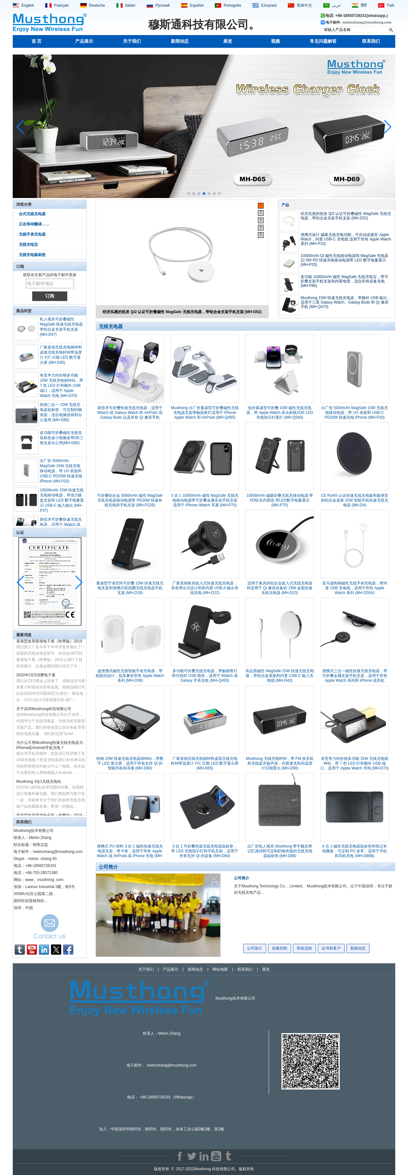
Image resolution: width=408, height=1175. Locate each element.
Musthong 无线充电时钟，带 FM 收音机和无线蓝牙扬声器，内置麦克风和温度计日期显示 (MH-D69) (279, 763)
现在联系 (50, 928)
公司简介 (241, 878)
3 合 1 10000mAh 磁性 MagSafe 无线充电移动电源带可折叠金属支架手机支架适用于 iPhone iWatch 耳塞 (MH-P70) (204, 500)
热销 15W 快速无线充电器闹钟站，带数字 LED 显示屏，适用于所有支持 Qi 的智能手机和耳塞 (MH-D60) (130, 763)
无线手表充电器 (32, 234)
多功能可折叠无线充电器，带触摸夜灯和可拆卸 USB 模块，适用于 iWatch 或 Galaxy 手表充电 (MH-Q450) (204, 676)
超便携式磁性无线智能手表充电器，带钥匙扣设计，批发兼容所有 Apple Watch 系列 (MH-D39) (130, 676)
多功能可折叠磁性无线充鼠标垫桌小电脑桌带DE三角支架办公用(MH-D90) (62, 440)
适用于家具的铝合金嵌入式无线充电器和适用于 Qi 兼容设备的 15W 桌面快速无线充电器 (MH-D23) (279, 588)
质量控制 (279, 948)
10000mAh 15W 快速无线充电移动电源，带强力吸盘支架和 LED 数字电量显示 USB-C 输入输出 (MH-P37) (62, 503)
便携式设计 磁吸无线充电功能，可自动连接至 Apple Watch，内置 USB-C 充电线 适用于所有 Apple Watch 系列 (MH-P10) (346, 239)
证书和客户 (331, 948)
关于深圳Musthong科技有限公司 (43, 711)
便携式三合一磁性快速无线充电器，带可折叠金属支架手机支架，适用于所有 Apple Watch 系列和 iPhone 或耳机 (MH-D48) (354, 678)
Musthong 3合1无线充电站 (38, 784)
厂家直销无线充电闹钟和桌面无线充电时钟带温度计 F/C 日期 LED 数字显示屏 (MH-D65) (204, 763)
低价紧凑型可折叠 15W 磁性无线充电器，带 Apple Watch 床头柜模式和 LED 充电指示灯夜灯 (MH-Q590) (279, 413)
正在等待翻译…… (34, 224)
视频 (275, 41)
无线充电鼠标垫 (32, 255)
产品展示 (84, 41)
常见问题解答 (323, 41)
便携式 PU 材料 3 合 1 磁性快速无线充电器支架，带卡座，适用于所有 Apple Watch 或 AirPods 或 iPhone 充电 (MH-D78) (130, 853)
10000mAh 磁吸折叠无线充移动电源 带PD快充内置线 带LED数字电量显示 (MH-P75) (279, 500)
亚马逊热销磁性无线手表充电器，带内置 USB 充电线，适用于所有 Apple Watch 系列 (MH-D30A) (354, 588)
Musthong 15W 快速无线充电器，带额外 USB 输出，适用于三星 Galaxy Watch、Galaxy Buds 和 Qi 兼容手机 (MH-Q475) (346, 302)
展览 (227, 41)
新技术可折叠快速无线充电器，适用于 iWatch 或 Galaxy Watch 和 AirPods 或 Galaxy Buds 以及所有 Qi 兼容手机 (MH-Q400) (130, 415)
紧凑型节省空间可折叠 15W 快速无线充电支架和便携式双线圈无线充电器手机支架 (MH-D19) (130, 588)
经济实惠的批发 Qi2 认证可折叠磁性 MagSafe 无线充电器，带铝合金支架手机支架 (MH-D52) (182, 312)
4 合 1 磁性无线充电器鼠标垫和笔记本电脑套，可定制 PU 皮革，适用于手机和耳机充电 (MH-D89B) (354, 851)
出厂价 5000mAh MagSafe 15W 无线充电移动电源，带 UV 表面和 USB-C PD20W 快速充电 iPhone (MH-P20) (61, 473)
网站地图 (220, 969)
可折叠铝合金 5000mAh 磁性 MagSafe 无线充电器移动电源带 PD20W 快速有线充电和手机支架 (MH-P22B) (130, 500)
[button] (188, 193)
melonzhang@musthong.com (367, 22)
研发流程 (304, 948)
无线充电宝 (28, 244)
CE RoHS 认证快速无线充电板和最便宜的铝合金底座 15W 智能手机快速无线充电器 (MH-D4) (354, 500)
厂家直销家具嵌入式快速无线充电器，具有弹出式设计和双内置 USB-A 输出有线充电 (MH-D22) (204, 588)
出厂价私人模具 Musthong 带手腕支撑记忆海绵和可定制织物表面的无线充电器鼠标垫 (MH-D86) (279, 851)
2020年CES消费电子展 (35, 677)
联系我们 (371, 41)
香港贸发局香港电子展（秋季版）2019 (49, 644)
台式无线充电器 (32, 214)
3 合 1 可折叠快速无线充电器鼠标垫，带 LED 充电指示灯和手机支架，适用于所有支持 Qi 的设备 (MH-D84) (204, 851)
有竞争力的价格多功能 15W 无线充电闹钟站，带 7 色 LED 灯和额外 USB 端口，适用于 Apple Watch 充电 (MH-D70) (61, 388)
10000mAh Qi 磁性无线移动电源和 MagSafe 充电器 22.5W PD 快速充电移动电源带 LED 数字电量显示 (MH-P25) (344, 260)
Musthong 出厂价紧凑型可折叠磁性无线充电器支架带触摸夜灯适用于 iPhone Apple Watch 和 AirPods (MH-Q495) (204, 413)
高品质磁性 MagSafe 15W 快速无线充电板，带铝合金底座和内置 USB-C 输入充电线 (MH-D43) (279, 676)
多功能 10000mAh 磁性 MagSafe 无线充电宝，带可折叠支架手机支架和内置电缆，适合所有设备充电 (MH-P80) (344, 281)
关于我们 (132, 41)
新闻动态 (180, 41)
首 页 (37, 41)
